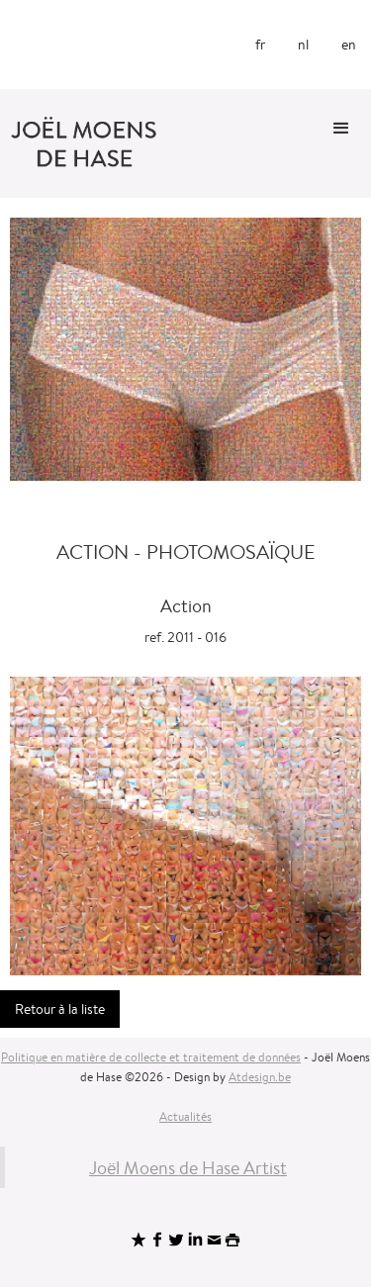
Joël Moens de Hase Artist (188, 1167)
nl (303, 44)
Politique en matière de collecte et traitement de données (151, 1057)
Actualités (185, 1116)
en (348, 44)
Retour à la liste (60, 1009)
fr (260, 44)
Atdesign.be (260, 1076)
